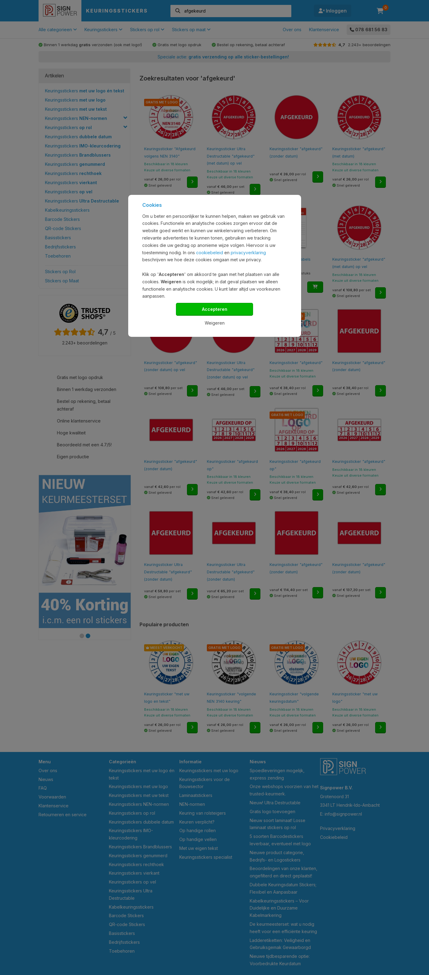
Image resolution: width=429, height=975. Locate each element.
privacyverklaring (248, 252)
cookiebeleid (209, 252)
